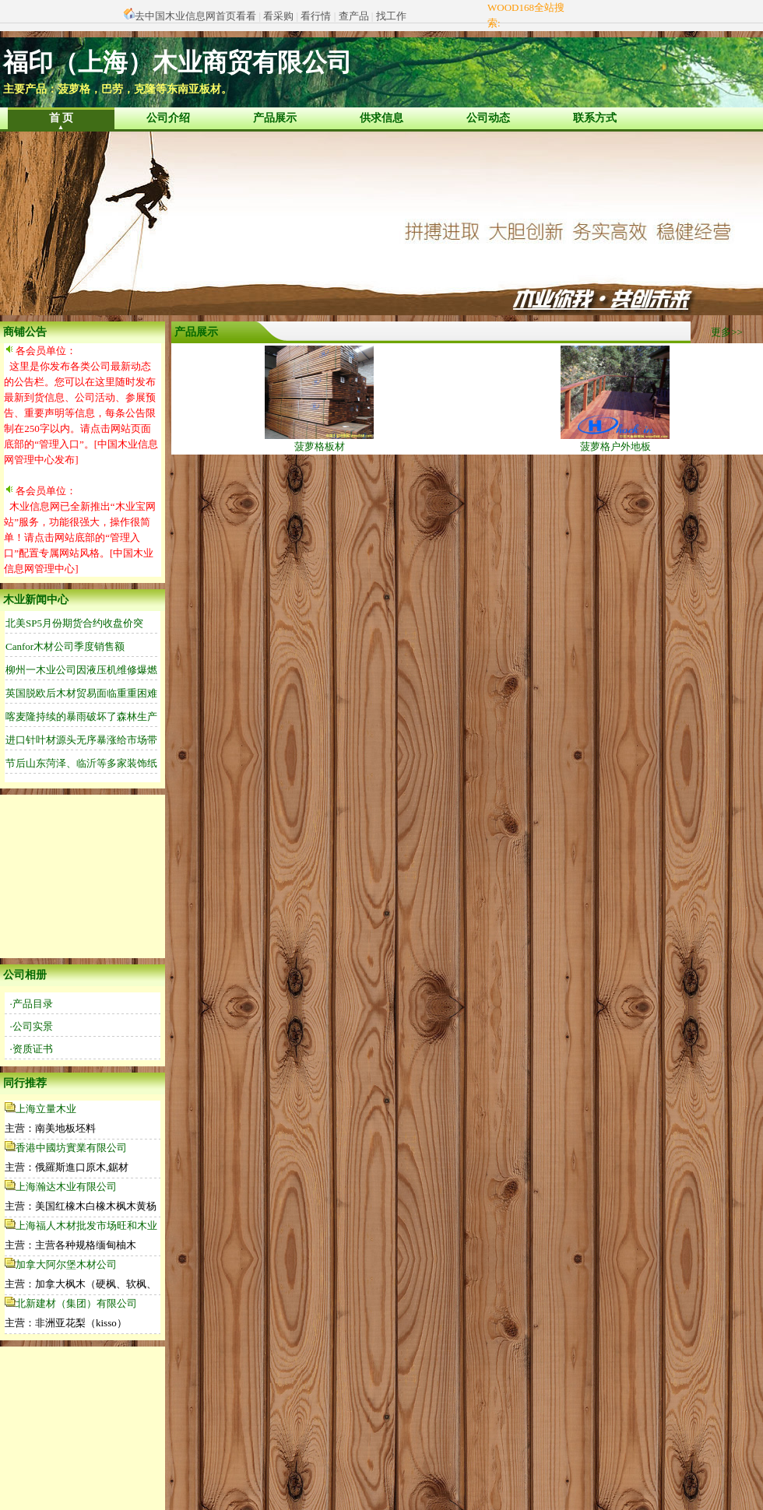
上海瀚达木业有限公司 (66, 1186)
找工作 (391, 16)
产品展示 (275, 118)
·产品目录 (31, 1004)
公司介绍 (168, 118)
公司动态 (488, 118)
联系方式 (595, 118)
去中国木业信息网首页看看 (195, 16)
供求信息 (381, 118)
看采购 (278, 16)
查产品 (354, 16)
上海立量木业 (46, 1109)
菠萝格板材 (319, 441)
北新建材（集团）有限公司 (76, 1303)
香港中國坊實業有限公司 (71, 1148)
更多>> (727, 332)
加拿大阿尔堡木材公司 (66, 1264)
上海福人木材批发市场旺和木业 (86, 1225)
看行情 (316, 16)
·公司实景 (31, 1026)
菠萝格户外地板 (615, 441)
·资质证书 (31, 1049)
